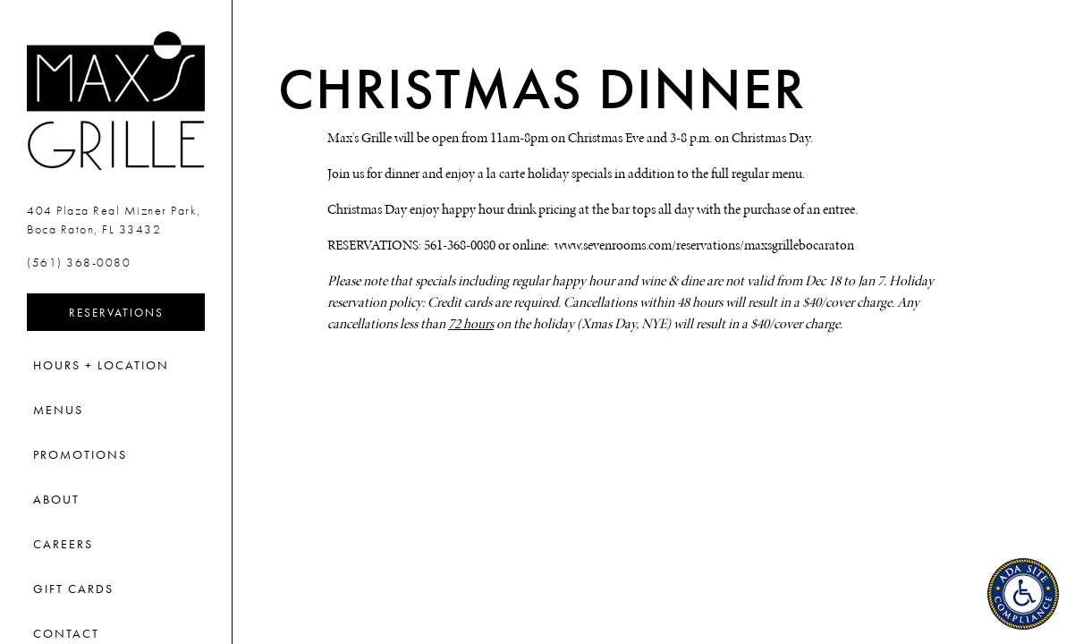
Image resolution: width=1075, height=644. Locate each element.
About (56, 499)
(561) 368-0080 (79, 262)
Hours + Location (101, 365)
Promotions (80, 454)
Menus (58, 410)
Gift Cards (73, 588)
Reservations (137, 311)
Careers (63, 544)
